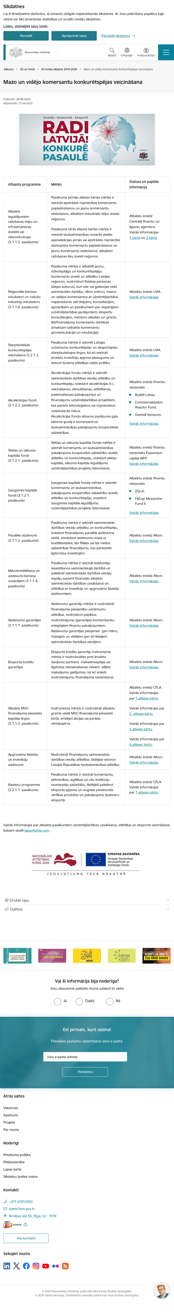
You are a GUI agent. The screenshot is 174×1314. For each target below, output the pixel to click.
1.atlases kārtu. (147, 698)
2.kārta (151, 238)
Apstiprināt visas (74, 36)
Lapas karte (12, 1169)
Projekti (9, 1122)
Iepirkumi (10, 1115)
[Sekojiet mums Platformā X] (16, 1266)
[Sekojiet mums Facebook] (26, 1266)
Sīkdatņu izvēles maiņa (20, 1176)
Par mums (11, 1129)
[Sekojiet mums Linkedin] (6, 1266)
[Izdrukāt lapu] (87, 900)
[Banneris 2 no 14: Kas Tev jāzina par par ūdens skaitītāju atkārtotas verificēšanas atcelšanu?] (52, 955)
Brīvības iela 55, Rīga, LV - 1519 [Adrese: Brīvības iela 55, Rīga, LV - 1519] (32, 1216)
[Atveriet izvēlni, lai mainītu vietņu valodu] (126, 53)
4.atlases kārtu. (141, 744)
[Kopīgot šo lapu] (87, 909)
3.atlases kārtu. (141, 729)
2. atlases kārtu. (141, 714)
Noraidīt (26, 36)
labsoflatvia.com (36, 830)
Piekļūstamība (13, 1162)
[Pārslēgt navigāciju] (166, 52)
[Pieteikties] (85, 1072)
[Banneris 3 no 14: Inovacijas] (87, 955)
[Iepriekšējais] (8, 955)
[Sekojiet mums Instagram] (36, 1266)
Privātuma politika (17, 1155)
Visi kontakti (26, 1238)
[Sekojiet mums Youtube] (45, 1265)
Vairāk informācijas (143, 297)
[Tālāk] (165, 955)
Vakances (10, 1108)
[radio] (60, 1000)
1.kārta (134, 238)
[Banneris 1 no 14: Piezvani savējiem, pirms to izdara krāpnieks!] (17, 955)
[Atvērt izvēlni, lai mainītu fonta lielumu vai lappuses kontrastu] (146, 53)
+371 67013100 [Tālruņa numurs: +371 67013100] (21, 1202)
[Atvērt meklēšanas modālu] (112, 53)
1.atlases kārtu (146, 792)
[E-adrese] (12, 1224)
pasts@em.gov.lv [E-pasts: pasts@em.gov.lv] (21, 1209)
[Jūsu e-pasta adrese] (85, 1056)
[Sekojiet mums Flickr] (55, 1265)
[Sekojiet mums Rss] (65, 1266)
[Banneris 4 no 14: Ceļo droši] (122, 955)
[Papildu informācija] (25, 1224)
